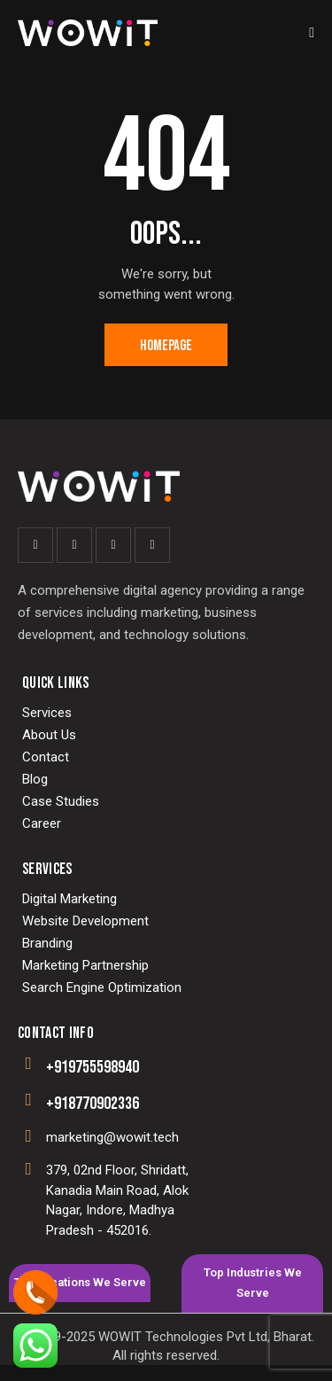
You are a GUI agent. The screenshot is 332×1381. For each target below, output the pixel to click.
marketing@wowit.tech (112, 1137)
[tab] (80, 1283)
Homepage (166, 346)
